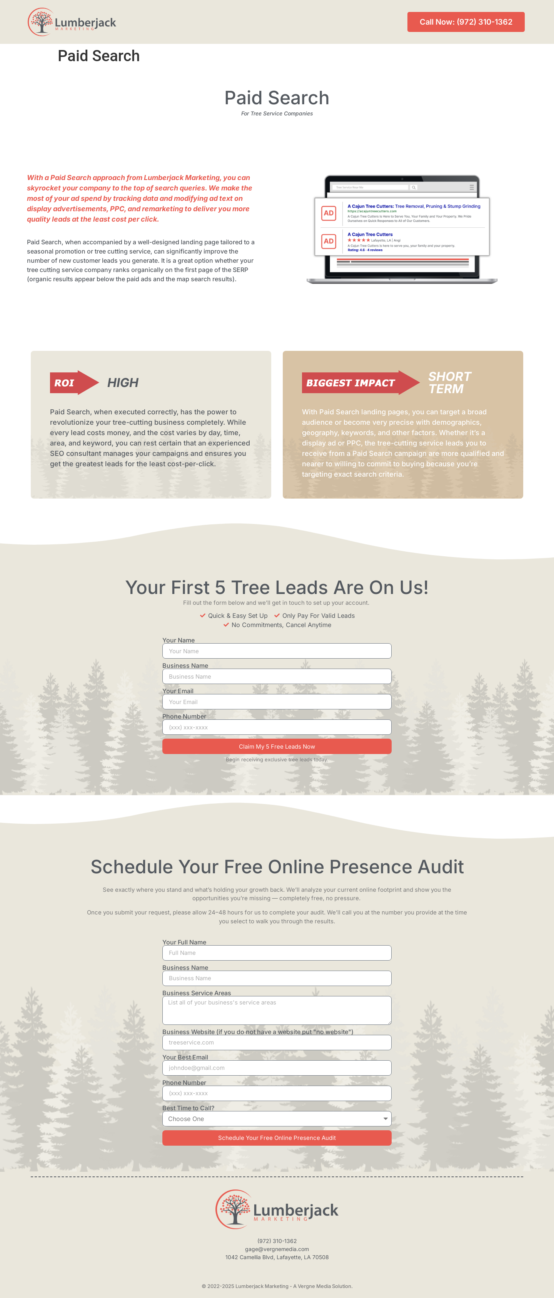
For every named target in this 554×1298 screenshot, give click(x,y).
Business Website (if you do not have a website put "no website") (258, 1032)
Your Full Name (184, 942)
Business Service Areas (196, 993)
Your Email (178, 691)
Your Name (178, 640)
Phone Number (184, 716)
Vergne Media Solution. (325, 1286)
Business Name (185, 665)
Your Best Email (185, 1057)
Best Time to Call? (188, 1108)
